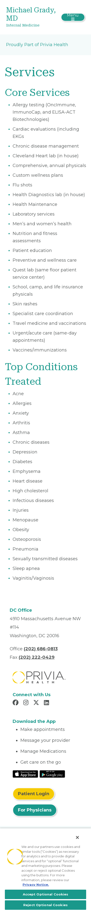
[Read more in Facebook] (16, 703)
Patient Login (33, 793)
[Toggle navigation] (73, 17)
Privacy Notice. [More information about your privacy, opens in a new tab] (36, 884)
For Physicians (34, 810)
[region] (45, 869)
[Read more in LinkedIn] (47, 703)
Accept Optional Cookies (45, 894)
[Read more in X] (37, 703)
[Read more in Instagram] (26, 703)
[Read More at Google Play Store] (52, 773)
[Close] (77, 837)
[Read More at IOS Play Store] (25, 773)
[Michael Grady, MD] (32, 17)
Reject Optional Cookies (45, 905)
